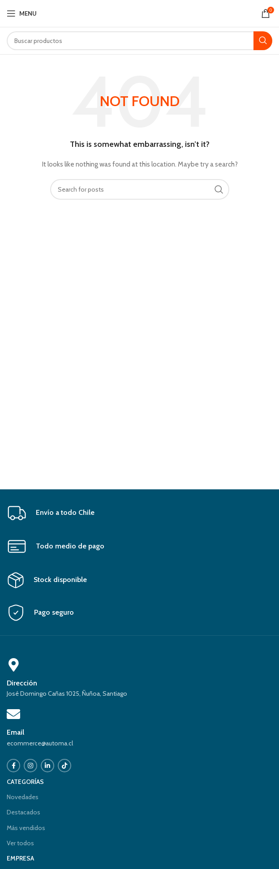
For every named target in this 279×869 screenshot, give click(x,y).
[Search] (139, 40)
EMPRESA (20, 858)
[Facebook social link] (13, 765)
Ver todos (20, 843)
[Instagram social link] (30, 765)
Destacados (23, 812)
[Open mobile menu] (21, 13)
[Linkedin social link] (47, 765)
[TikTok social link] (64, 765)
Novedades (23, 797)
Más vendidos (26, 828)
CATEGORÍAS (25, 782)
